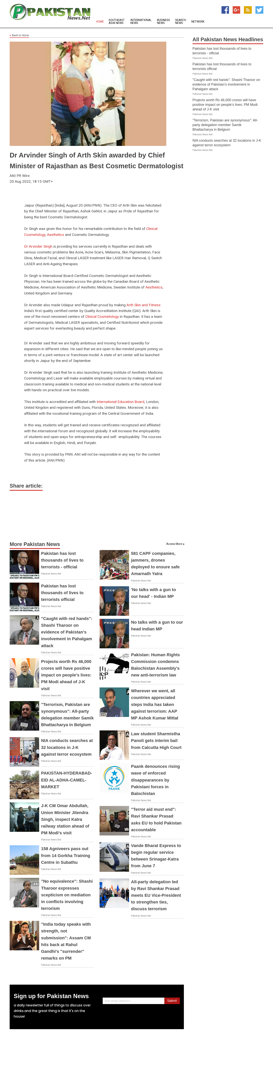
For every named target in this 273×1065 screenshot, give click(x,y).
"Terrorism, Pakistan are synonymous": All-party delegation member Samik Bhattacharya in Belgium (225, 124)
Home (100, 21)
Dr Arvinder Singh (38, 246)
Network (198, 21)
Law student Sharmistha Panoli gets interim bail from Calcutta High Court (156, 740)
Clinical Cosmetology (102, 316)
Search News (180, 21)
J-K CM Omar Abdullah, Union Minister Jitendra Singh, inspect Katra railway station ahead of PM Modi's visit (65, 819)
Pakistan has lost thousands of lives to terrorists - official (62, 560)
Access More (174, 543)
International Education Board (120, 402)
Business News (163, 21)
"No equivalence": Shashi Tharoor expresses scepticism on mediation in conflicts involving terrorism (67, 895)
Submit (172, 1001)
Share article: (26, 486)
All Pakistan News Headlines (228, 39)
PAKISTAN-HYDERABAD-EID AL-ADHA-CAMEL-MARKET (66, 780)
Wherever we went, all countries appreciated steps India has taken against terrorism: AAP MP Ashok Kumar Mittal (154, 704)
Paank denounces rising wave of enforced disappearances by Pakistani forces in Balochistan (155, 780)
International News (141, 21)
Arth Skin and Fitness (144, 305)
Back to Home (19, 35)
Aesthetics (55, 234)
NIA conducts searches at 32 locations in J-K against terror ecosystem (67, 747)
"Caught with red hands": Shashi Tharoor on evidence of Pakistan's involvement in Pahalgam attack (66, 632)
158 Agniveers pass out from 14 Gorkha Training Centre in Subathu (65, 855)
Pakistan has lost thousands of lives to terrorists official (62, 593)
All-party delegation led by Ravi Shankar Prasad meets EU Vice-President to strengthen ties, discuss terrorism (156, 895)
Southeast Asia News (117, 21)
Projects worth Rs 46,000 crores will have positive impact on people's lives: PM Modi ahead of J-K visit (66, 675)
